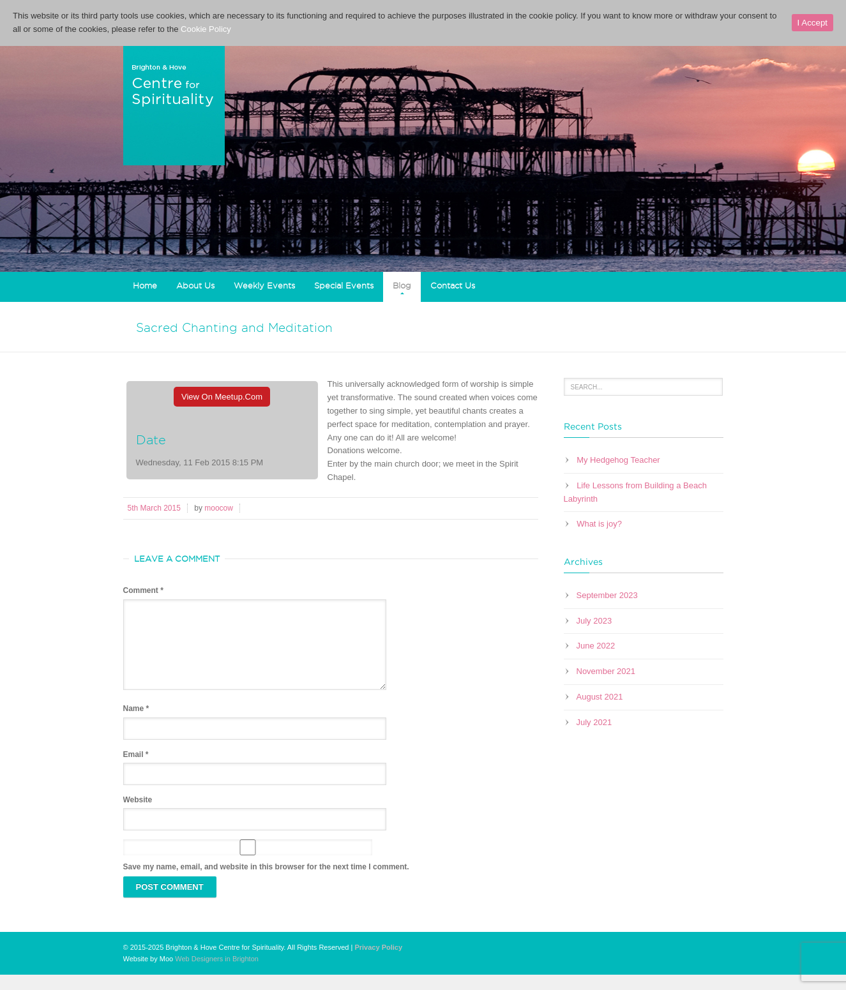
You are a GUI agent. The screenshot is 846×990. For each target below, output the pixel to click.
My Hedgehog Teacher (618, 460)
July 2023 (594, 621)
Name (136, 723)
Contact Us (452, 285)
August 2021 (600, 696)
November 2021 (606, 671)
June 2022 (596, 645)
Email (136, 769)
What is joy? (599, 524)
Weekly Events (264, 285)
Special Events (344, 285)
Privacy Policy (378, 962)
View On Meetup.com (221, 396)
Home (145, 285)
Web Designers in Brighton (217, 974)
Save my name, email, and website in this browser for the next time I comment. (266, 882)
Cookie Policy (206, 29)
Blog (402, 285)
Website (138, 815)
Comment (143, 590)
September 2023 (607, 595)
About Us (195, 285)
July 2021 (594, 722)
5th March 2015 (154, 508)
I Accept (812, 22)
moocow (218, 508)
